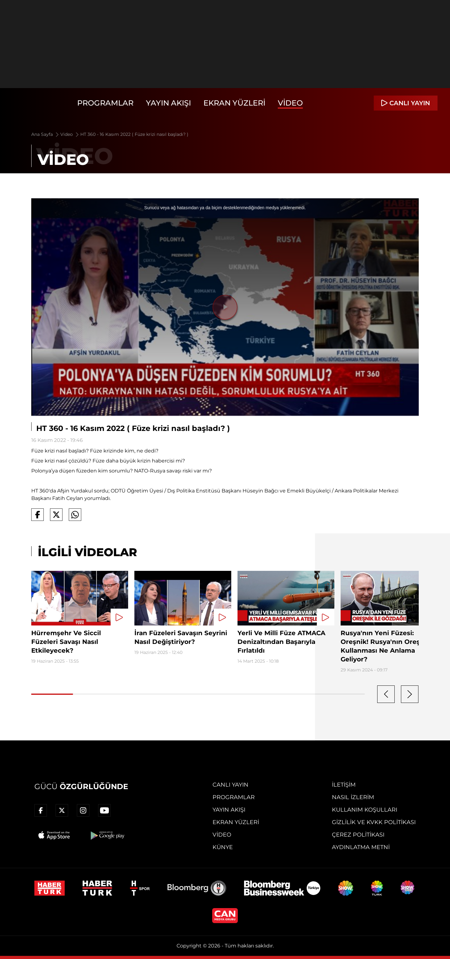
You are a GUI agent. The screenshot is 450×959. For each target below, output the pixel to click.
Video (290, 102)
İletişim (344, 784)
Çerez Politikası (358, 834)
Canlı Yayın (230, 784)
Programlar (105, 102)
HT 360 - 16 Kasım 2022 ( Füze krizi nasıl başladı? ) (134, 134)
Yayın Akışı (168, 102)
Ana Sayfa (45, 134)
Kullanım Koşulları (364, 809)
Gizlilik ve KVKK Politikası (374, 822)
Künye (222, 847)
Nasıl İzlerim (353, 797)
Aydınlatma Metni (361, 847)
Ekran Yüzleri (234, 102)
